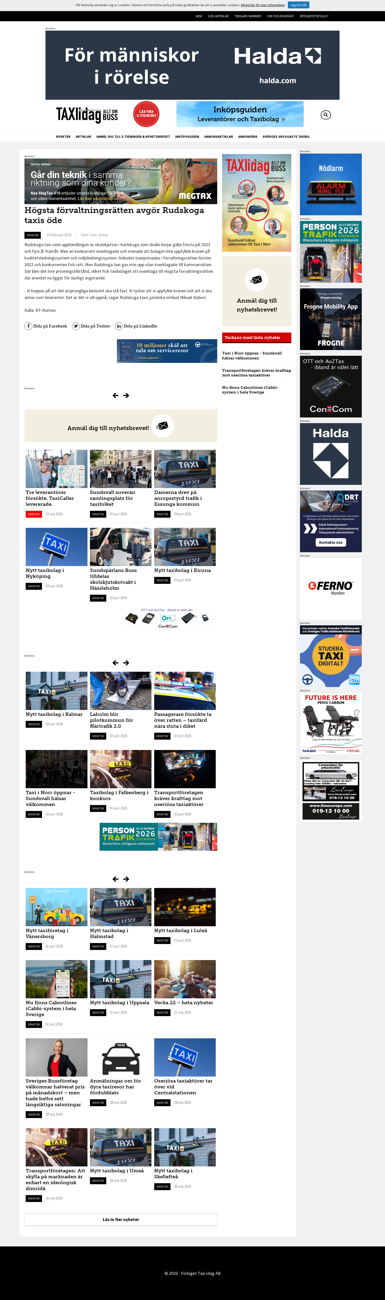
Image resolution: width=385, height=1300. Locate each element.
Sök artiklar (218, 16)
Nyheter (63, 136)
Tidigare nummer (248, 16)
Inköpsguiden (187, 136)
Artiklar (83, 136)
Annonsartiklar (218, 136)
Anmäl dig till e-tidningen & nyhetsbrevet (133, 136)
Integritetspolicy (314, 16)
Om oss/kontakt (280, 16)
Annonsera (247, 136)
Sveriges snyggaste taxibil (286, 136)
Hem (199, 16)
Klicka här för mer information (263, 5)
